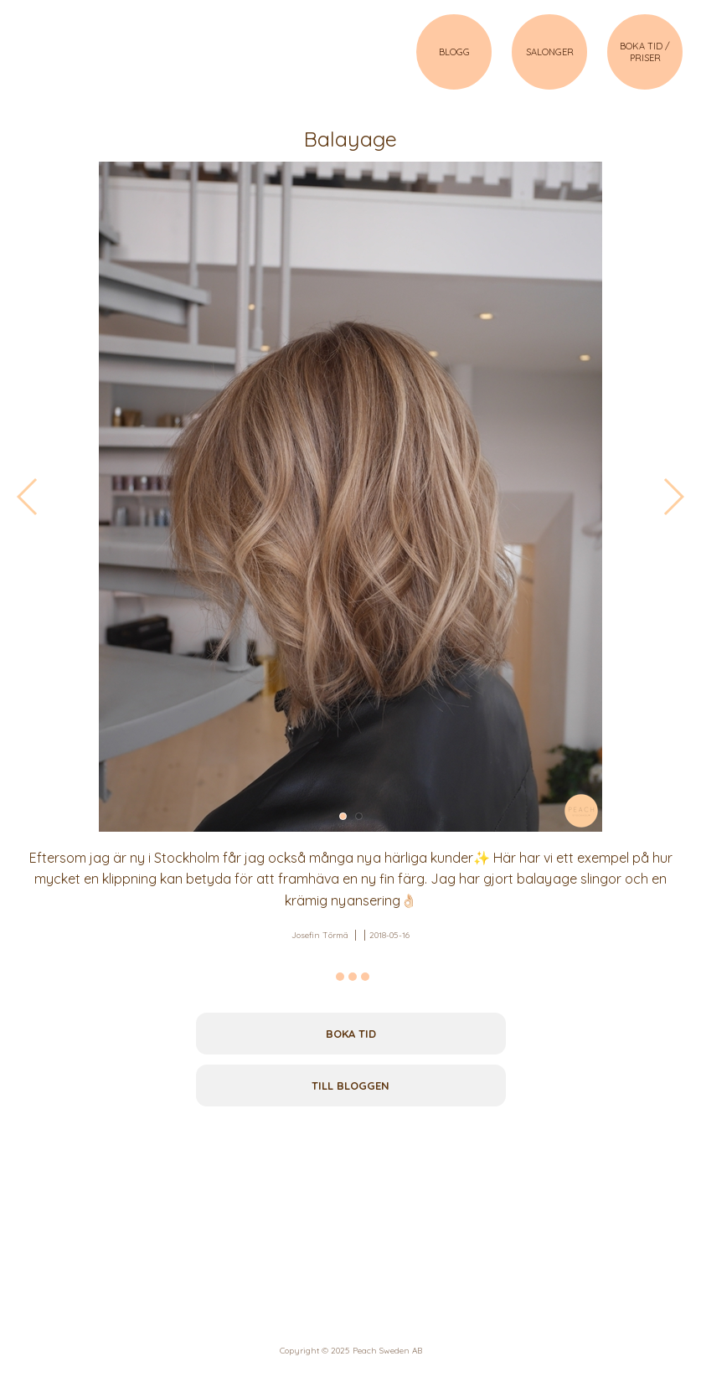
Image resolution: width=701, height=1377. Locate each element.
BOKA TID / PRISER (645, 52)
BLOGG (454, 52)
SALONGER (550, 52)
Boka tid (351, 1033)
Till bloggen (350, 1085)
